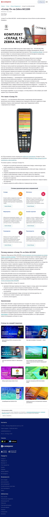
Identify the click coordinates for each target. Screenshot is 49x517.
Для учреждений (5, 484)
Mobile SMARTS (4, 471)
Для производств (5, 488)
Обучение (3, 503)
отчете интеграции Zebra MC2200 (9, 280)
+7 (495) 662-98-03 (13, 428)
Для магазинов (5, 482)
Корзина (3, 509)
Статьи (7, 6)
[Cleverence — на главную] (6, 2)
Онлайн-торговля (31, 211)
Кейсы (2, 490)
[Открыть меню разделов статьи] (47, 2)
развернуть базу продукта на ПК (37, 158)
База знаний (4, 496)
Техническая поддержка (7, 499)
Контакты (3, 514)
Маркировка (6, 211)
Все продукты (4, 473)
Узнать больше (7, 206)
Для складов (4, 479)
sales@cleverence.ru (6, 431)
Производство (30, 231)
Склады (5, 192)
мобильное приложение (29, 156)
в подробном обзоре (37, 52)
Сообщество (41, 1)
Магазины (29, 192)
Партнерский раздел (6, 505)
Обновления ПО (5, 501)
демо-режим (4, 314)
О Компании (4, 511)
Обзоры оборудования (15, 6)
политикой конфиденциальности (33, 412)
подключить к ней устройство (8, 160)
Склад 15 (3, 458)
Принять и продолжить (7, 415)
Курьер (3, 467)
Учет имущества (5, 465)
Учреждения (6, 231)
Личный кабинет (5, 507)
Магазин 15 (4, 463)
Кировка (3, 469)
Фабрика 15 (4, 460)
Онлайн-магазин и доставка (8, 486)
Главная (3, 6)
